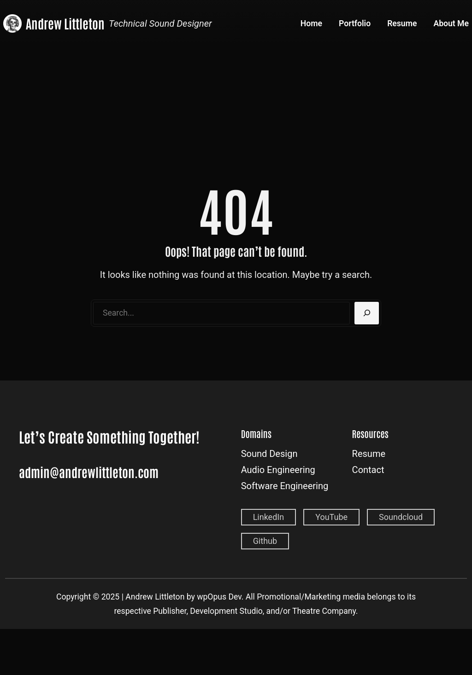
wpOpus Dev (219, 596)
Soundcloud (401, 517)
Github (265, 541)
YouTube (331, 517)
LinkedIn (268, 517)
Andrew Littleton (65, 23)
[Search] (366, 313)
